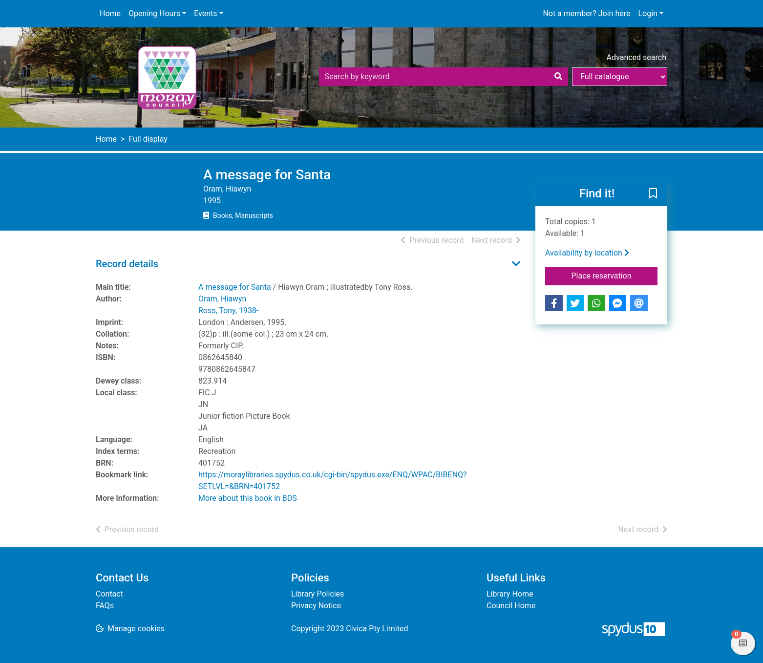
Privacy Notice (316, 605)
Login (647, 13)
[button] (653, 194)
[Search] (558, 76)
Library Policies (317, 594)
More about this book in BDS (247, 498)
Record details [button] (127, 264)
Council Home (511, 605)
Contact (109, 594)
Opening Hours (154, 13)
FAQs (105, 605)
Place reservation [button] (615, 275)
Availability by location (587, 252)
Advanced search (636, 57)
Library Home (510, 594)
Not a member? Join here (586, 13)
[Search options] (619, 76)
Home (110, 13)
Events (205, 13)
